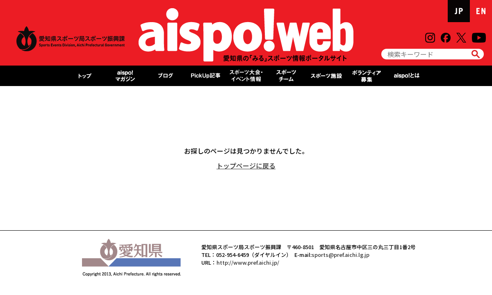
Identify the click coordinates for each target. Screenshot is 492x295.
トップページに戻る (246, 165)
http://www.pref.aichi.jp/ (247, 262)
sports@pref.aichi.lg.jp (340, 255)
